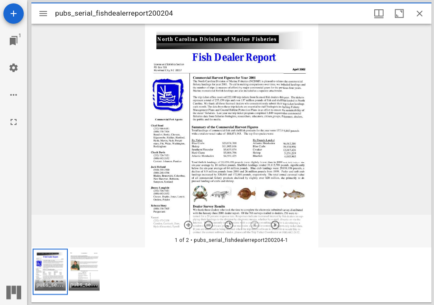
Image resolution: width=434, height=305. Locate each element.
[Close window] (419, 13)
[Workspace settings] (13, 68)
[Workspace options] (13, 95)
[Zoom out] (208, 225)
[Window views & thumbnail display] (379, 13)
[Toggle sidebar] (43, 13)
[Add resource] (13, 13)
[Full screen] (13, 122)
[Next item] (275, 225)
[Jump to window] (13, 40)
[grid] (231, 274)
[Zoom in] (188, 225)
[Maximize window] (399, 13)
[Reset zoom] (229, 225)
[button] (50, 272)
